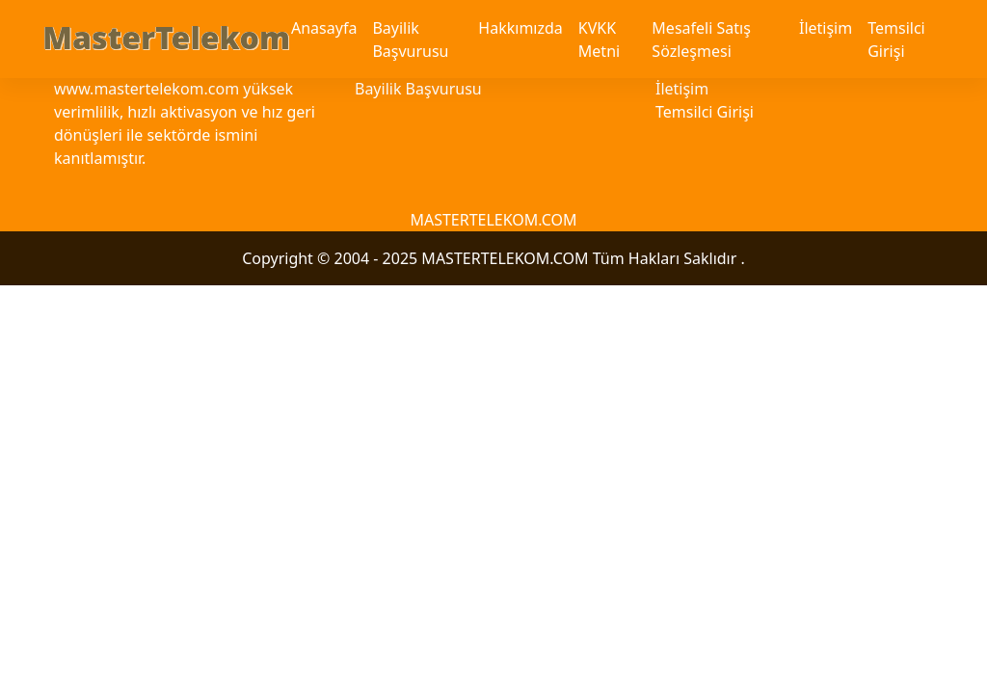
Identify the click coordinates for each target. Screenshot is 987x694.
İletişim (825, 28)
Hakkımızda (520, 28)
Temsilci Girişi (896, 39)
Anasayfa (324, 28)
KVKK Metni (599, 39)
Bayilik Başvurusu (410, 39)
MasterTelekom (166, 37)
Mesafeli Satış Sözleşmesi (701, 39)
